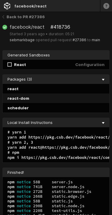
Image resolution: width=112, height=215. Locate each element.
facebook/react (30, 6)
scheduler (18, 107)
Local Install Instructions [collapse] (56, 122)
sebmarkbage (22, 40)
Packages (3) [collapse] (56, 79)
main (96, 40)
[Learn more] (106, 6)
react (13, 88)
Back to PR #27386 (23, 16)
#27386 (79, 40)
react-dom (18, 98)
